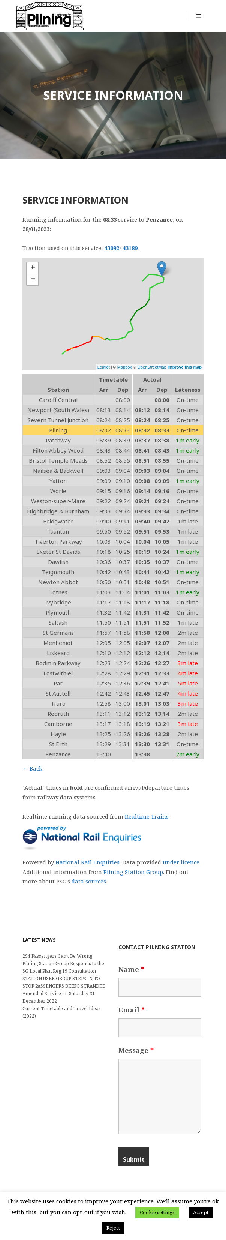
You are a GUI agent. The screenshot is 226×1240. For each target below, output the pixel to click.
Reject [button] (113, 1227)
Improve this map (185, 367)
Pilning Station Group (133, 872)
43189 (130, 248)
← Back (32, 768)
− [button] (32, 279)
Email (131, 1009)
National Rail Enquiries (87, 862)
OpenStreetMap (151, 367)
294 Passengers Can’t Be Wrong (57, 956)
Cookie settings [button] (157, 1212)
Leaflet (103, 367)
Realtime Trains (147, 816)
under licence (181, 862)
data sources (89, 881)
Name (131, 969)
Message (136, 1050)
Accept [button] (200, 1212)
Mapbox (124, 367)
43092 (111, 248)
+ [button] (32, 268)
